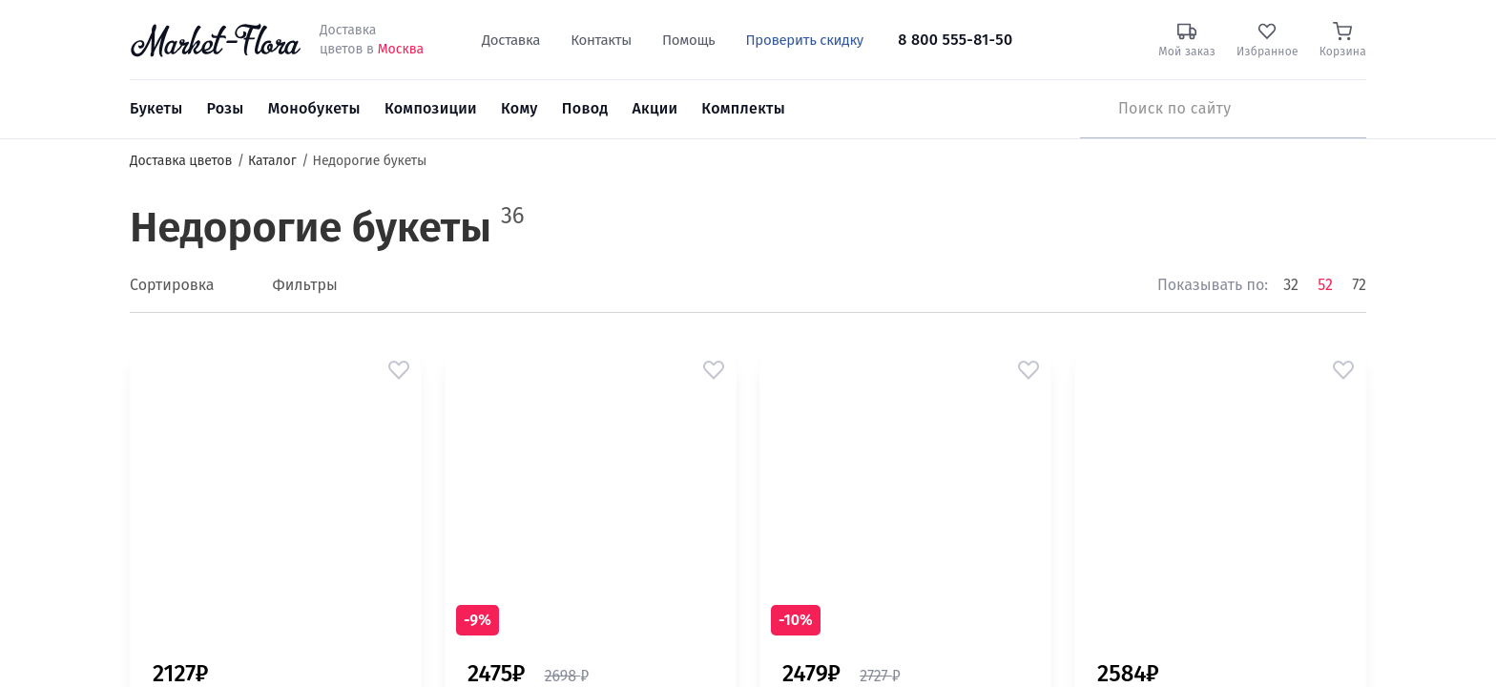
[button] (398, 370)
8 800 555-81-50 (955, 40)
